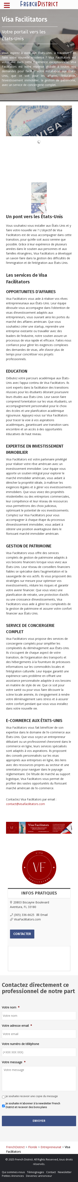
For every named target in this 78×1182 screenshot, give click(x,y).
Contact (51, 1172)
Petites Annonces (13, 1176)
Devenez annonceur (39, 1176)
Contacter (22, 934)
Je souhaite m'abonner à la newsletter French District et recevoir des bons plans (33, 1105)
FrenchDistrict (15, 1147)
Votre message (14, 1062)
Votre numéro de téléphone (20, 1044)
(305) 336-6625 (22, 915)
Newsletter (65, 1172)
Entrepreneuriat (51, 1147)
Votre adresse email (17, 1026)
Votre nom (11, 1007)
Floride (32, 1147)
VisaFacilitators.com (25, 919)
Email (42, 915)
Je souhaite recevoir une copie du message (32, 1096)
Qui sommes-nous (13, 1172)
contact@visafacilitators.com (25, 804)
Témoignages (35, 1172)
